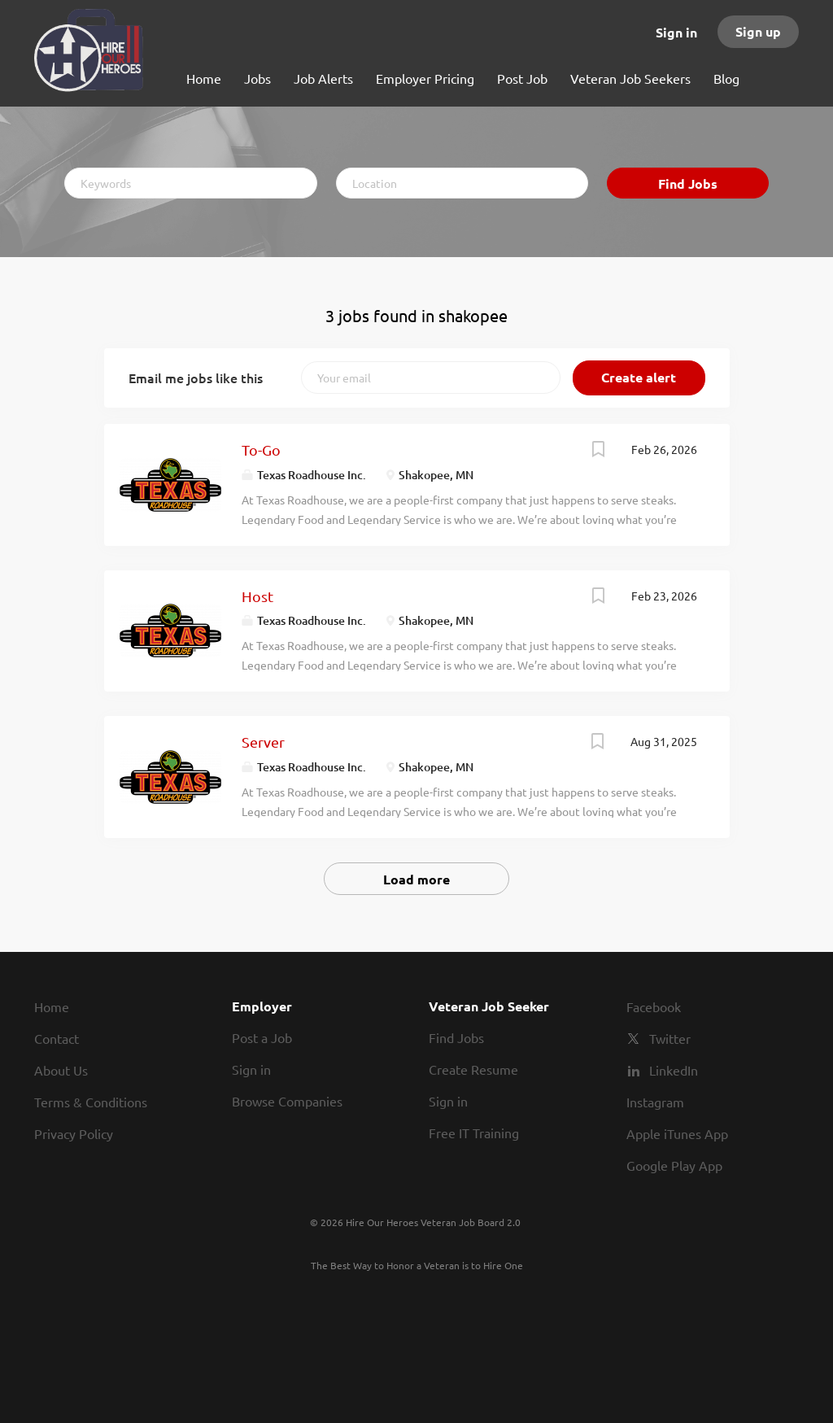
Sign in (676, 32)
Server (263, 741)
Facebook (653, 1006)
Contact (56, 1038)
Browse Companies (287, 1101)
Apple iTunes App (677, 1133)
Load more (416, 879)
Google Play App (674, 1165)
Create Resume (473, 1069)
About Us (61, 1070)
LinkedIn (673, 1070)
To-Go (261, 449)
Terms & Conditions (90, 1101)
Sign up (758, 31)
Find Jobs (687, 183)
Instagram (655, 1101)
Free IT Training (474, 1132)
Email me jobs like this (196, 377)
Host (257, 596)
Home (51, 1006)
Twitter (670, 1038)
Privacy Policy (73, 1133)
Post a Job (262, 1037)
